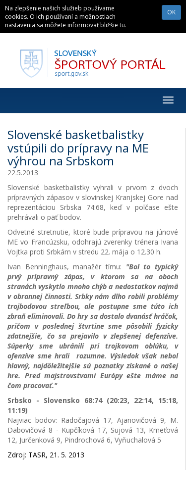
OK (171, 12)
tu (122, 25)
